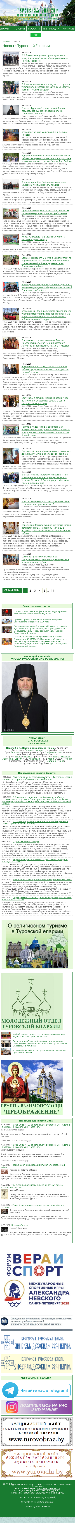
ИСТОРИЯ (19, 28)
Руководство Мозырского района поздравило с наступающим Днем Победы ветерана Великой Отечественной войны (47, 287)
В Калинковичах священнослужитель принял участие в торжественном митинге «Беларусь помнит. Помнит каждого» (46, 87)
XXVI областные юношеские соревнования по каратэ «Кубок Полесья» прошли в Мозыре (39, 1035)
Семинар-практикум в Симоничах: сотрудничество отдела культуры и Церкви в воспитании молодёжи (45, 559)
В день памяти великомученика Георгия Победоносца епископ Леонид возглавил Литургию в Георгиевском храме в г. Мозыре (45, 343)
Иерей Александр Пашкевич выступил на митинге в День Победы (44, 238)
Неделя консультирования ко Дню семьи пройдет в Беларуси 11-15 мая (35, 860)
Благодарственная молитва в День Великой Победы (45, 133)
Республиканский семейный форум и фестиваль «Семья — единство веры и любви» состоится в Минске (37, 778)
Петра (56, 756)
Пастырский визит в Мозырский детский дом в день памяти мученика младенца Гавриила (46, 452)
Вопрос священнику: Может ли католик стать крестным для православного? (46, 503)
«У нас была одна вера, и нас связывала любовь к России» (32, 1206)
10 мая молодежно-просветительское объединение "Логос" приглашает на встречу (35, 822)
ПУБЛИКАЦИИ (51, 28)
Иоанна (28, 756)
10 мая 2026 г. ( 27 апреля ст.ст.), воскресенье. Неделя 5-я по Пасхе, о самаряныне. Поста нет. (35, 1125)
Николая (65, 756)
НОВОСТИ (34, 28)
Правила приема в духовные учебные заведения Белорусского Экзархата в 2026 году (38, 620)
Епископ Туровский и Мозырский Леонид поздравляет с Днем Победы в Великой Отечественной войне (44, 111)
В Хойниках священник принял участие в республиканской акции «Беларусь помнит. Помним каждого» (45, 58)
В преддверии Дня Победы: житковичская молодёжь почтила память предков (44, 183)
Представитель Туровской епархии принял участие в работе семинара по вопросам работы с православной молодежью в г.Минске (40, 1043)
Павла (18, 756)
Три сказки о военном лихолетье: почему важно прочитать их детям (31, 1186)
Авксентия (8, 758)
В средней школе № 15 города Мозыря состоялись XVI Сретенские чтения (39, 1051)
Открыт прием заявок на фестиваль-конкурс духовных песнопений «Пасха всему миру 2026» (41, 612)
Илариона (51, 760)
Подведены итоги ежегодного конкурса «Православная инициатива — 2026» (37, 898)
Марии (51, 758)
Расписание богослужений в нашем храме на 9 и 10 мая (42, 879)
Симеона (29, 750)
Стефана (49, 752)
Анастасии (34, 758)
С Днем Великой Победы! (26, 841)
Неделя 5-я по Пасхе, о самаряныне (26, 747)
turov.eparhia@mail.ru (48, 1488)
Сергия (18, 758)
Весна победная (19, 1225)
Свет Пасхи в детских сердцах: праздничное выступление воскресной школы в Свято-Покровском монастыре (45, 400)
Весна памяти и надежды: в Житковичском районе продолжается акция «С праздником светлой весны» (45, 369)
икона (51, 747)
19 (52, 590)
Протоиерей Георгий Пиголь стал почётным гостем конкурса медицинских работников (45, 212)
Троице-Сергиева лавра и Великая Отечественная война (32, 1165)
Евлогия (15, 752)
